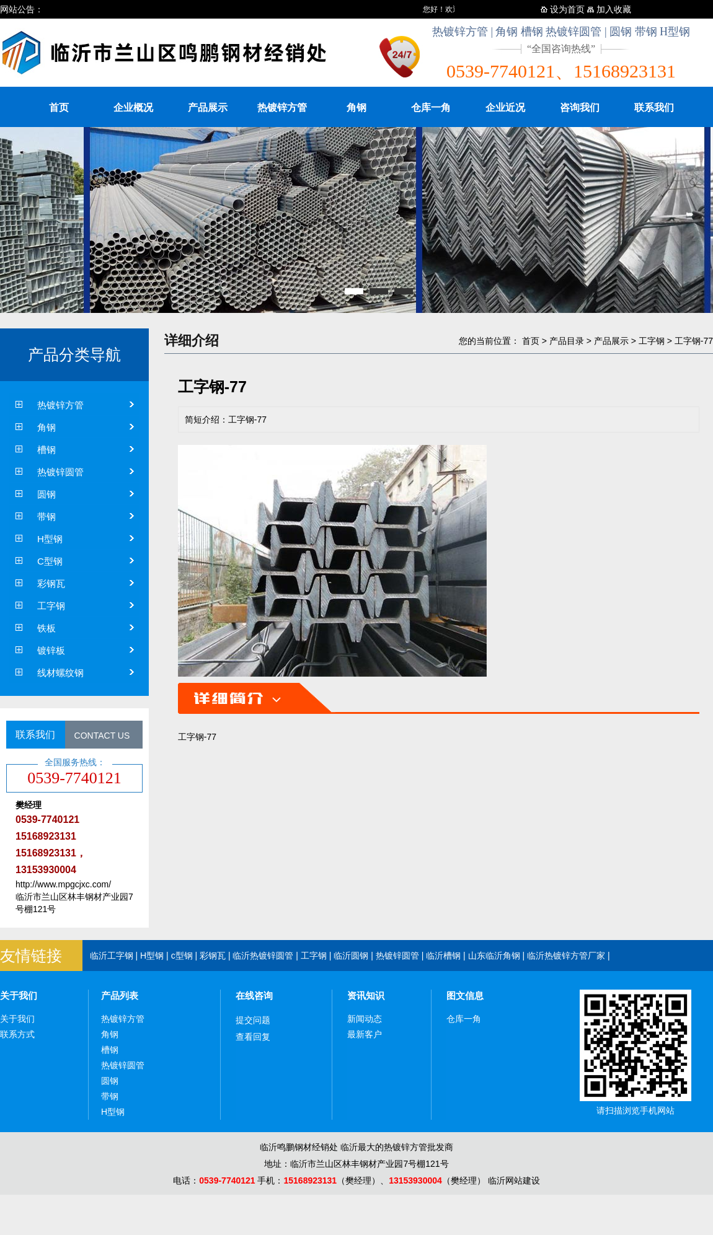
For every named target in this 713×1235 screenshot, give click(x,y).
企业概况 (133, 107)
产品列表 (119, 995)
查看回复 (253, 1037)
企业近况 (505, 107)
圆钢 (46, 494)
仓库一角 (431, 107)
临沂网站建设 (514, 1180)
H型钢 (50, 539)
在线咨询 (254, 995)
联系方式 (17, 1034)
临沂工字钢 (111, 955)
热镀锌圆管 (60, 472)
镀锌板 (51, 650)
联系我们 (654, 107)
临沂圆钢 (351, 955)
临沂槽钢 (443, 955)
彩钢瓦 (51, 583)
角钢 (356, 107)
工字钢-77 (694, 341)
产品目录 (566, 341)
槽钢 (46, 449)
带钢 (46, 516)
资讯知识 (365, 995)
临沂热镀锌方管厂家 (566, 955)
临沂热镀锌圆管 (262, 955)
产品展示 (208, 107)
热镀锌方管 (282, 107)
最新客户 (364, 1034)
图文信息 (465, 995)
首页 (59, 107)
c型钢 (182, 955)
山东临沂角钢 (494, 955)
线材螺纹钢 (60, 672)
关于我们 (18, 995)
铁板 (46, 628)
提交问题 (253, 1020)
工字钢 (51, 605)
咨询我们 (580, 107)
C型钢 (50, 561)
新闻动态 (364, 1019)
